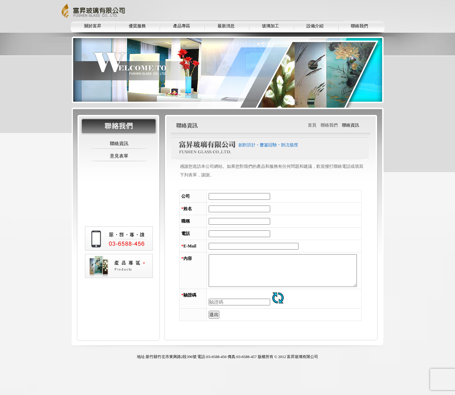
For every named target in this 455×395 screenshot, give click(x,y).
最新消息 (226, 25)
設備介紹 (314, 25)
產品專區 (181, 25)
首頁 (312, 125)
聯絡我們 (359, 25)
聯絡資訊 (119, 143)
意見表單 (119, 156)
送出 (199, 339)
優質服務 (137, 25)
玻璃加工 (270, 25)
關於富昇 (92, 25)
